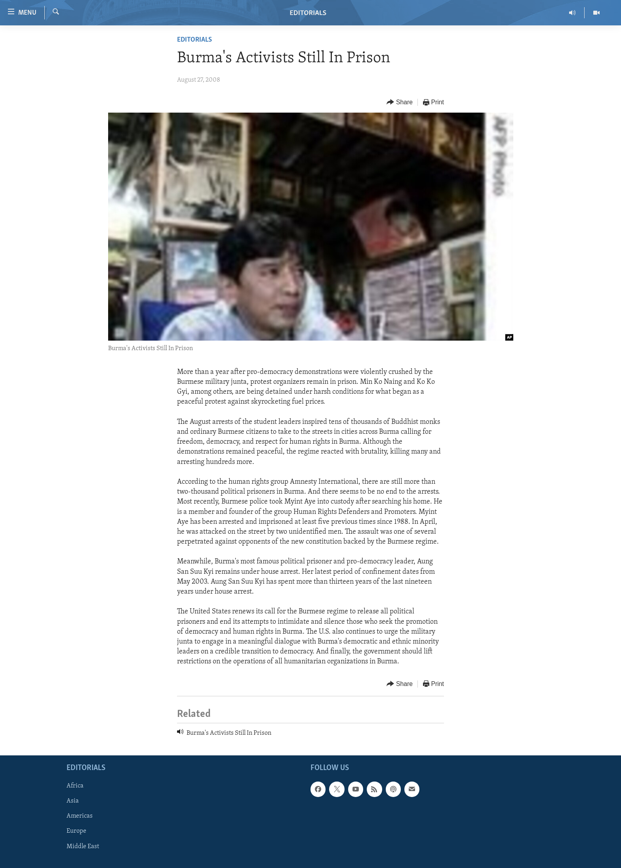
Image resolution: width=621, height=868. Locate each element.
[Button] (400, 102)
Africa (75, 786)
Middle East (83, 846)
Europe (76, 831)
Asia (73, 801)
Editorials (194, 40)
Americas (80, 816)
